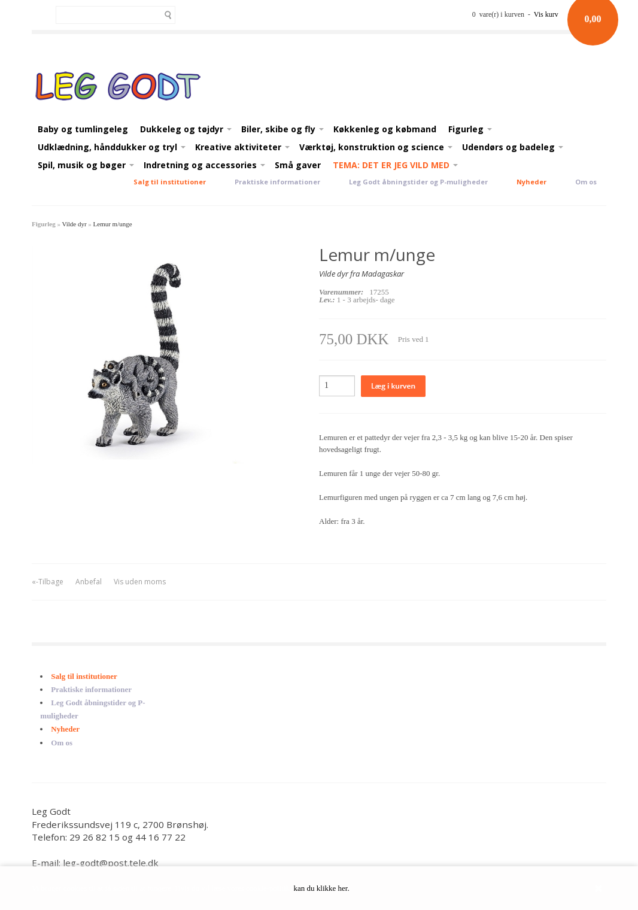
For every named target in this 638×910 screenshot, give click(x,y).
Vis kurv (546, 14)
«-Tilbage (47, 582)
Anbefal (88, 582)
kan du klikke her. (322, 888)
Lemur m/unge (112, 224)
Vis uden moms (140, 582)
